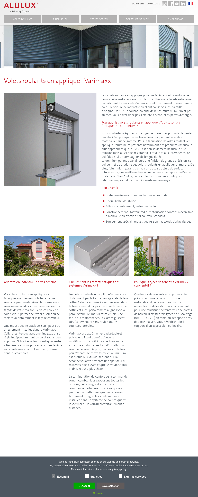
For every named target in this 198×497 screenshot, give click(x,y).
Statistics (93, 476)
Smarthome (175, 19)
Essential (60, 476)
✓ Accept (84, 485)
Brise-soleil (60, 19)
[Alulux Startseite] (21, 8)
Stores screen (99, 19)
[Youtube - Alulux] (176, 3)
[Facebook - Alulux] (170, 3)
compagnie (153, 3)
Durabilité (138, 3)
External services (132, 476)
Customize (99, 493)
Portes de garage (137, 19)
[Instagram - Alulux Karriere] (164, 3)
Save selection (110, 485)
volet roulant (22, 19)
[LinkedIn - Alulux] (183, 3)
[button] (192, 3)
